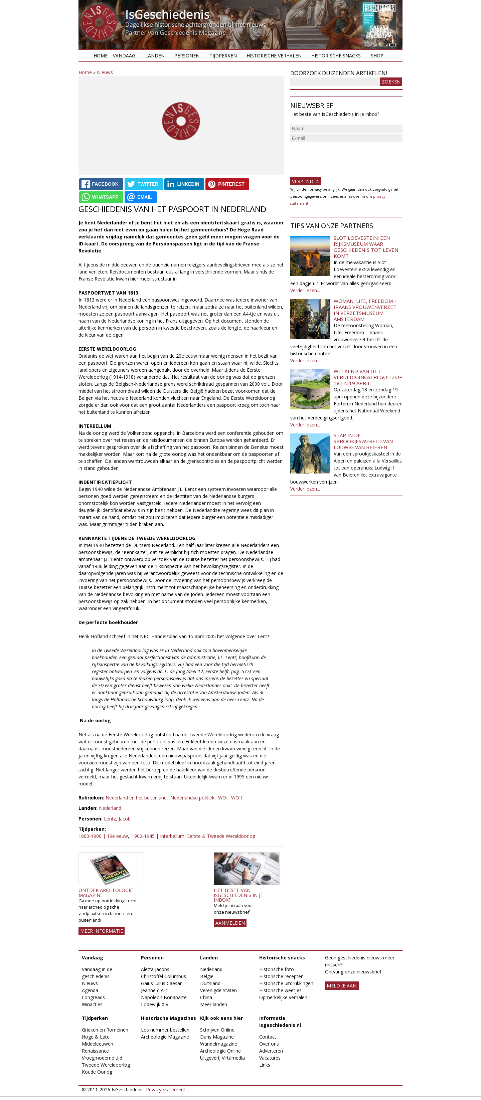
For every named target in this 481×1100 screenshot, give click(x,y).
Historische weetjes (280, 990)
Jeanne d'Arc (154, 990)
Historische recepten (281, 976)
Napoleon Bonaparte (164, 997)
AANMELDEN (230, 923)
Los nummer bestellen (165, 1030)
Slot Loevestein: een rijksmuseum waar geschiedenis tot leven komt (366, 246)
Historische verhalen (274, 55)
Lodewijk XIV (154, 1004)
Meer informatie (101, 931)
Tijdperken (223, 55)
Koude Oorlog (97, 1072)
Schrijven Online (217, 1030)
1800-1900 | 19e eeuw (103, 836)
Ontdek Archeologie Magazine (105, 892)
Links (264, 1065)
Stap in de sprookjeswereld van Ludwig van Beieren (363, 441)
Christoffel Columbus (163, 976)
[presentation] (341, 157)
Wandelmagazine (218, 1044)
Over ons (269, 1044)
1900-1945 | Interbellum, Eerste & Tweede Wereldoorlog (193, 836)
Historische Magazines (168, 1018)
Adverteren (271, 1051)
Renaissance (95, 1051)
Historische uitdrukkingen (286, 983)
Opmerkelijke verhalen (283, 997)
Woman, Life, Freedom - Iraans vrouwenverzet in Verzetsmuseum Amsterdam (365, 310)
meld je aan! (342, 985)
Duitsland (210, 983)
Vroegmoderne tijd (102, 1058)
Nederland (110, 808)
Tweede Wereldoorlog (106, 1065)
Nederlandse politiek (192, 797)
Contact (267, 1037)
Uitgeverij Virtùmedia (222, 1058)
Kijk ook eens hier (221, 1018)
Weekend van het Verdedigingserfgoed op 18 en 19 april (368, 377)
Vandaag (124, 55)
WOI (222, 797)
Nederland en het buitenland (136, 797)
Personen (186, 55)
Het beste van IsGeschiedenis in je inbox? (238, 895)
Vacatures (270, 1058)
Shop (377, 55)
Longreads (93, 997)
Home (101, 55)
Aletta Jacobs (155, 969)
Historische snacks (336, 55)
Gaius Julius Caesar (161, 983)
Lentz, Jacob (117, 818)
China (206, 997)
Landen (155, 55)
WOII (236, 797)
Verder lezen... (305, 290)
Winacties (92, 1004)
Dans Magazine (217, 1037)
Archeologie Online (220, 1051)
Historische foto (276, 969)
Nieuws (105, 72)
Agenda (90, 990)
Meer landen (213, 1004)
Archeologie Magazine (165, 1037)
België (206, 976)
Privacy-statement (165, 1089)
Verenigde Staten (218, 990)
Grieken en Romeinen (105, 1030)
